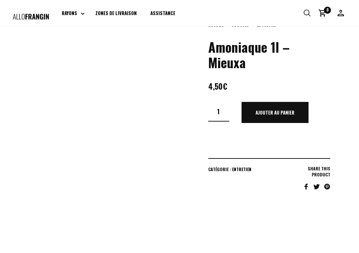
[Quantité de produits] (218, 112)
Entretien (241, 169)
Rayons (69, 13)
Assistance (163, 13)
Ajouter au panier (275, 112)
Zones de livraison (116, 13)
